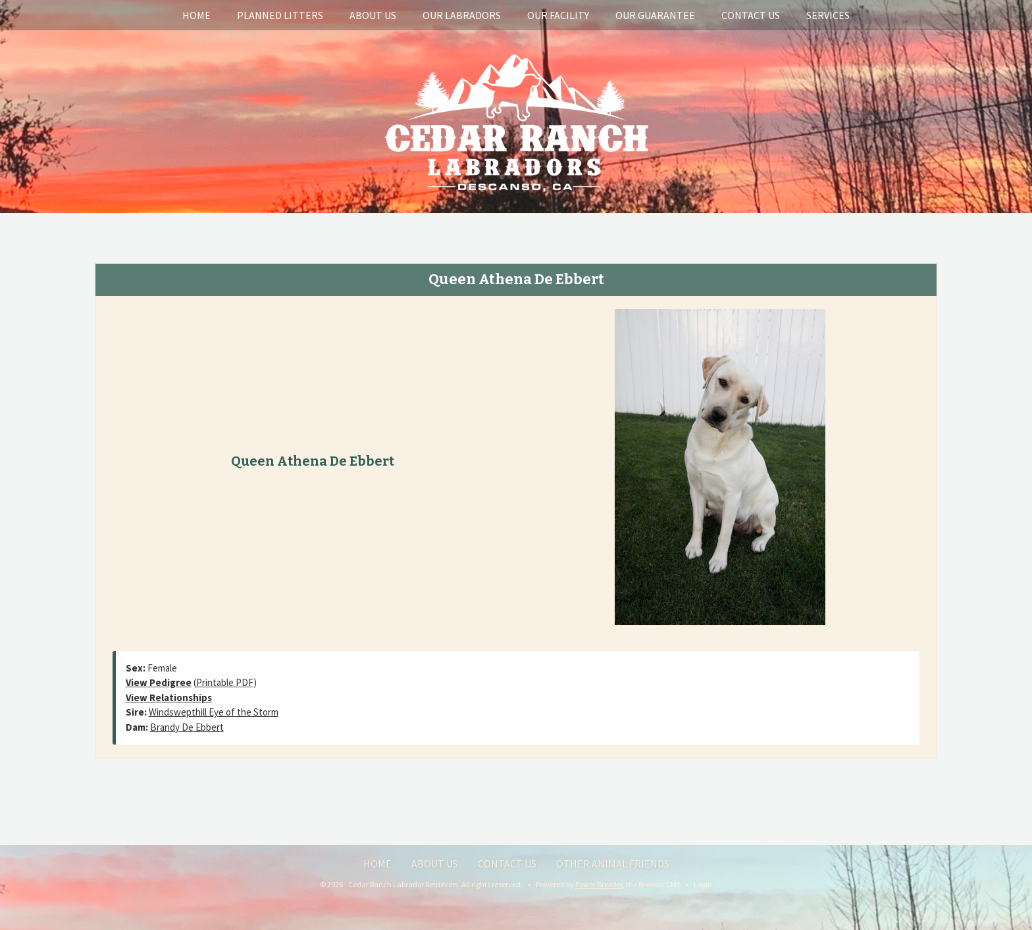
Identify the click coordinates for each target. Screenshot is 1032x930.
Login (703, 884)
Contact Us (750, 15)
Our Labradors (462, 15)
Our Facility (558, 15)
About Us (372, 15)
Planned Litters (280, 15)
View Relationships (169, 697)
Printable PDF (224, 682)
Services (828, 15)
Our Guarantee (655, 15)
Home (196, 15)
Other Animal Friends (612, 863)
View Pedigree (159, 682)
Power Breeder (599, 884)
